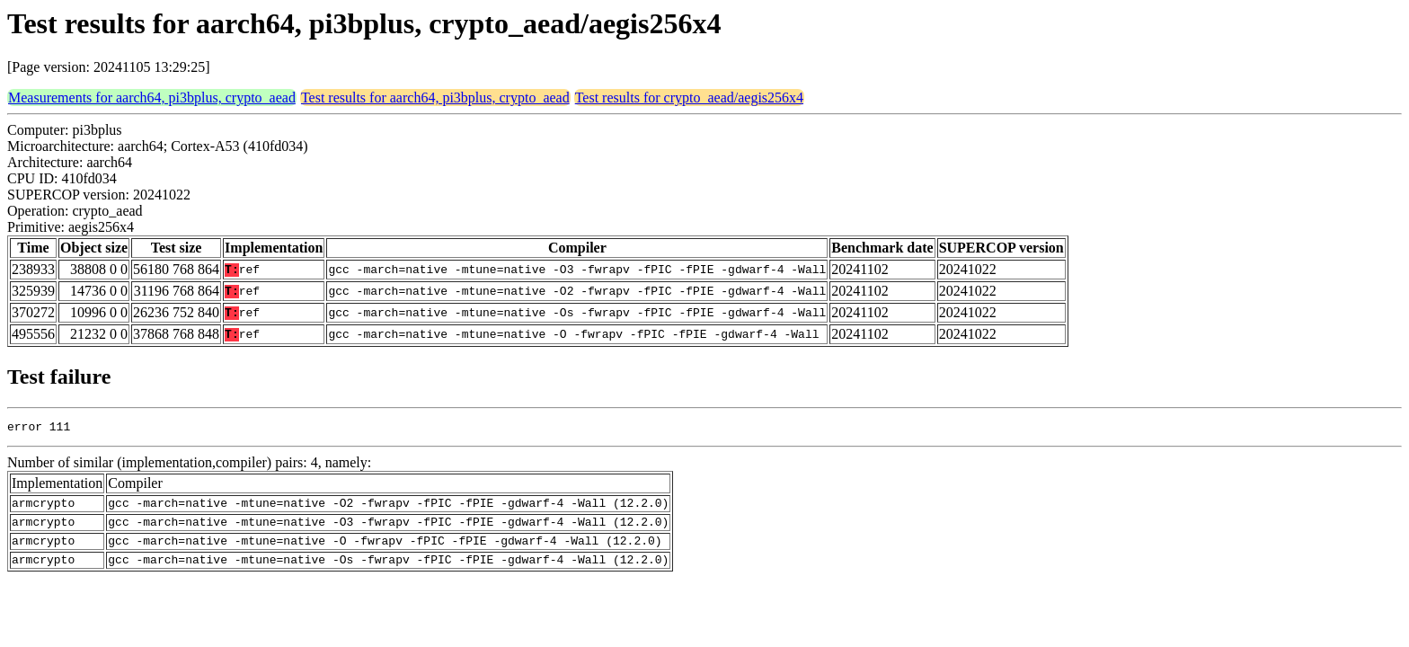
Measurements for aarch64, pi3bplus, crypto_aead (152, 97)
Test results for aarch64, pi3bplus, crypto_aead (435, 97)
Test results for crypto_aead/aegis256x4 (689, 97)
